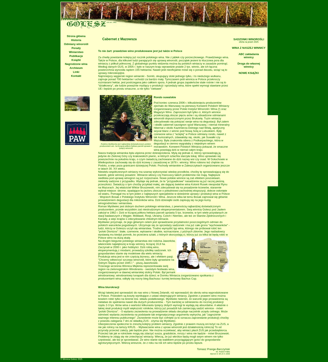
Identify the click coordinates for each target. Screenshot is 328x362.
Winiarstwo (76, 52)
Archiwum (76, 68)
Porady (76, 48)
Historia (76, 40)
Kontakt (76, 75)
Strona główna (76, 36)
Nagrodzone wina (76, 64)
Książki (76, 60)
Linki (76, 71)
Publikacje (76, 56)
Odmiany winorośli (76, 44)
